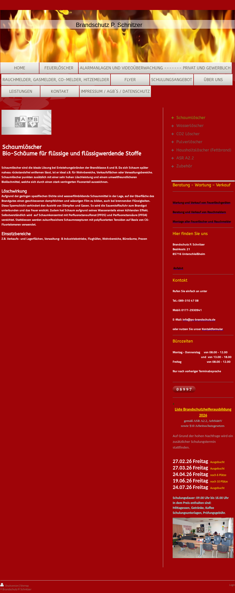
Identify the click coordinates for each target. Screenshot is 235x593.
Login (232, 585)
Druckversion (9, 585)
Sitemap (24, 586)
